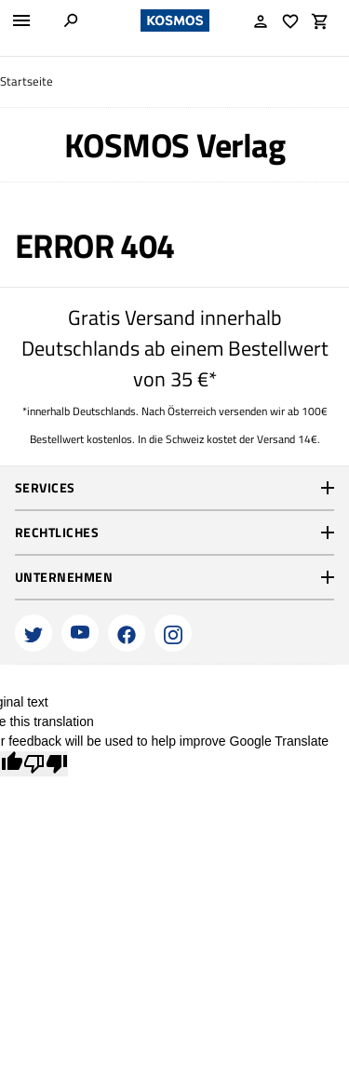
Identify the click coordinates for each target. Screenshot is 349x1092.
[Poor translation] (45, 763)
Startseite (26, 81)
